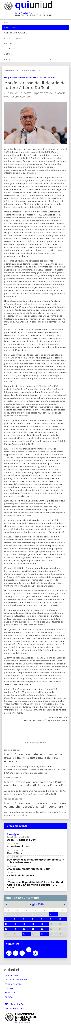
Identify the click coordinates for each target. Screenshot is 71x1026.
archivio (14, 1003)
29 (42, 933)
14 (33, 924)
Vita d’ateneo (11, 27)
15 (42, 924)
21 (33, 929)
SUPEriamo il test (18, 846)
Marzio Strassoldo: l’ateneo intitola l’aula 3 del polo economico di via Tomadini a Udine (35, 783)
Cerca (7, 59)
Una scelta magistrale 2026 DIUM (28, 868)
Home (7, 22)
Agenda (8, 54)
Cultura (8, 43)
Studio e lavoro (12, 38)
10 (60, 919)
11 (6, 924)
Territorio (9, 49)
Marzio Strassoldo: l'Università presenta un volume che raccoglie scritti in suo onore (35, 805)
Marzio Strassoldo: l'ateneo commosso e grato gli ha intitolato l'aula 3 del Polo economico (33, 758)
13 (24, 924)
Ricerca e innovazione (15, 33)
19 (15, 929)
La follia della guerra (20, 875)
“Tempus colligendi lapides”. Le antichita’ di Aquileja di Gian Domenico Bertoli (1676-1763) (35, 884)
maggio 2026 (35, 904)
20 (24, 929)
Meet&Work (14, 853)
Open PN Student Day (21, 839)
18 (6, 929)
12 (15, 924)
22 (42, 929)
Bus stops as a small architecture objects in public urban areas (35, 861)
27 (24, 933)
